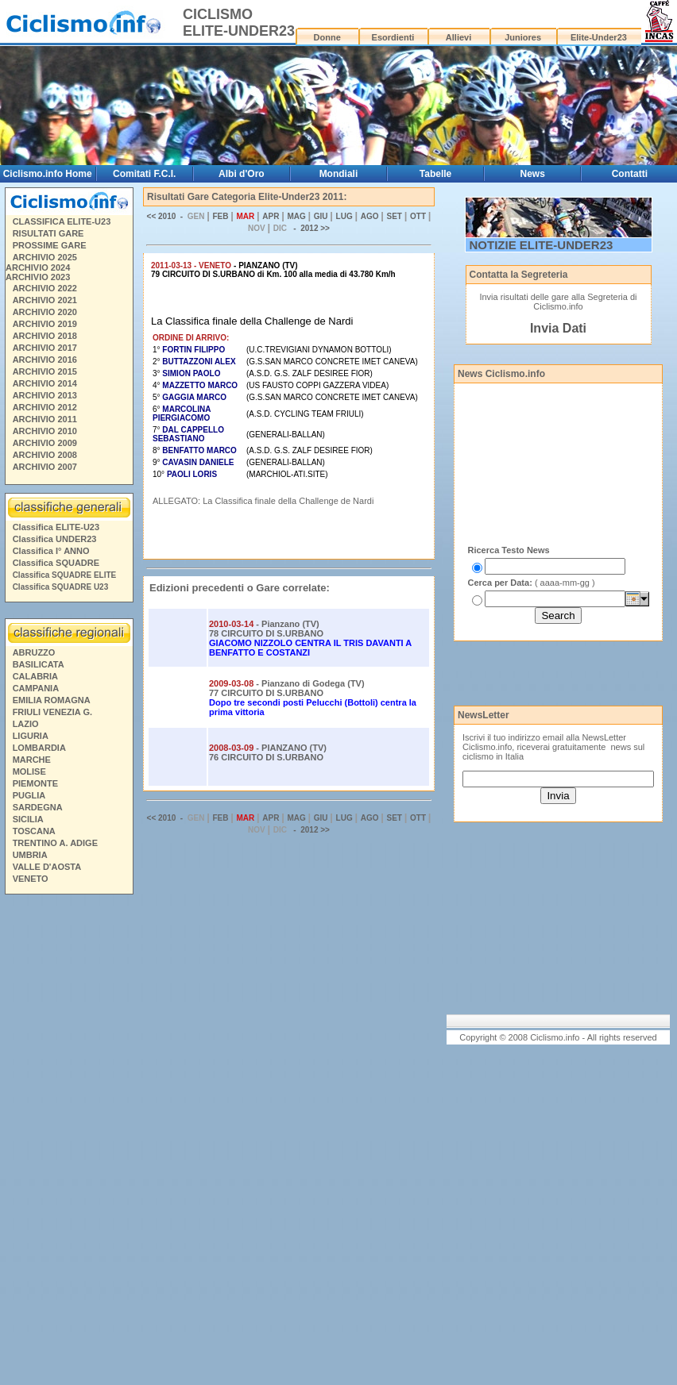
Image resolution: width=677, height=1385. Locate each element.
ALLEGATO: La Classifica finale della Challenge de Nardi (263, 501)
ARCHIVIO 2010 (45, 431)
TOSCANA (34, 831)
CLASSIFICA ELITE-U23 (62, 221)
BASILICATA (38, 664)
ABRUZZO (34, 652)
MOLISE (29, 771)
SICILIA (28, 819)
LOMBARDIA (39, 747)
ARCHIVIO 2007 (45, 466)
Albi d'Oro (242, 173)
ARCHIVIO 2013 (45, 395)
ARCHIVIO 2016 (45, 359)
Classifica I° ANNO (51, 551)
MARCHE (32, 759)
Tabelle (435, 173)
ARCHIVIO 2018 (45, 335)
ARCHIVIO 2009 (45, 443)
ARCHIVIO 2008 (45, 455)
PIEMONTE (35, 783)
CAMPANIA (36, 688)
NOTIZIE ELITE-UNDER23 (541, 245)
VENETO (30, 878)
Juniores (523, 37)
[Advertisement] (68, 1142)
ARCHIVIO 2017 (45, 347)
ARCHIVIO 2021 (45, 300)
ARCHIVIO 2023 (38, 277)
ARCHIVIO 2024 (38, 267)
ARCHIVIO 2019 (45, 324)
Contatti (630, 173)
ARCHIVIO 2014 (45, 383)
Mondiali (338, 173)
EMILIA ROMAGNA (52, 700)
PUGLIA (29, 795)
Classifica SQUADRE (56, 562)
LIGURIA (30, 736)
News (532, 173)
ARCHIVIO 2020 (45, 312)
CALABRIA (35, 676)
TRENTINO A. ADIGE (55, 843)
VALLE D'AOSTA (47, 866)
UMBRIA (30, 855)
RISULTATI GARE (48, 233)
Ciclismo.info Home (47, 173)
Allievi (458, 37)
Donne (327, 37)
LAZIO (26, 724)
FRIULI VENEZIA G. (52, 712)
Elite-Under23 (599, 37)
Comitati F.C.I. (144, 173)
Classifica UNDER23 (55, 539)
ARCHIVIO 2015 (45, 371)
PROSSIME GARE (50, 245)
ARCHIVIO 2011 (45, 419)
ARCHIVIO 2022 (45, 288)
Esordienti (393, 37)
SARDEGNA (38, 807)
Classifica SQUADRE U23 (61, 587)
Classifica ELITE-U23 (56, 527)
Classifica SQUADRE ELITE (65, 575)
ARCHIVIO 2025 (45, 257)
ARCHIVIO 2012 (45, 407)
